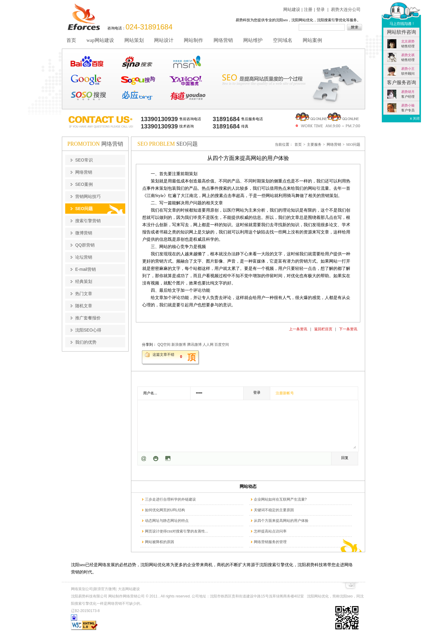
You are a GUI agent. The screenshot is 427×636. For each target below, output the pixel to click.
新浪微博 (178, 344)
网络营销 (223, 40)
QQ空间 (163, 344)
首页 (71, 40)
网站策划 (134, 40)
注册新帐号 (285, 393)
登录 (320, 9)
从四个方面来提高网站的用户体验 (281, 521)
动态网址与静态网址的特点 (167, 521)
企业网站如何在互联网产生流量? (280, 499)
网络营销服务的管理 (270, 542)
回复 (344, 458)
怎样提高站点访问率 (270, 531)
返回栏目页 (323, 329)
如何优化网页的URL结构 (165, 510)
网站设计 (163, 40)
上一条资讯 (298, 329)
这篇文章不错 (163, 354)
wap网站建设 (100, 40)
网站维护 (253, 40)
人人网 (208, 344)
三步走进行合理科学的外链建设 (170, 499)
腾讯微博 (194, 344)
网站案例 (312, 40)
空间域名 (282, 40)
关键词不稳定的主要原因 (274, 510)
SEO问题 (353, 144)
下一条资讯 (348, 329)
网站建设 (291, 9)
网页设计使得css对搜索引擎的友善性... (176, 531)
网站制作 (193, 40)
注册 (308, 9)
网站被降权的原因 (159, 542)
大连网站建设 (129, 589)
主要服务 (314, 144)
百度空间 (221, 344)
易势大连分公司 (346, 9)
